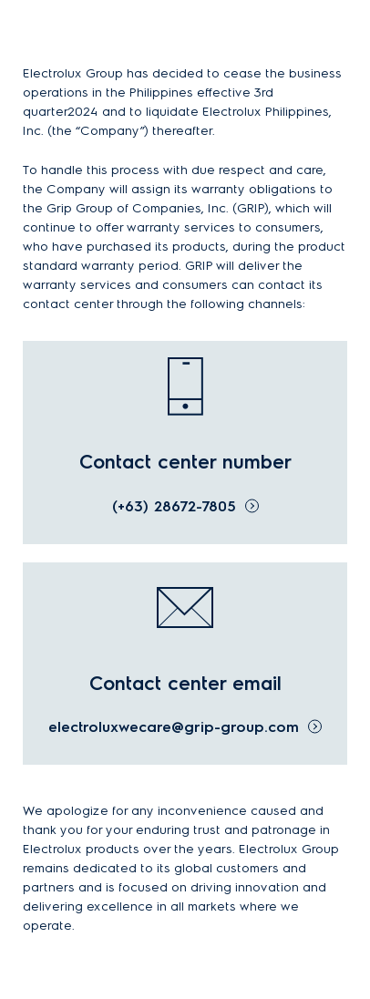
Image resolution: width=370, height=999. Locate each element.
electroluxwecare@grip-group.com (173, 727)
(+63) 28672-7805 (174, 506)
